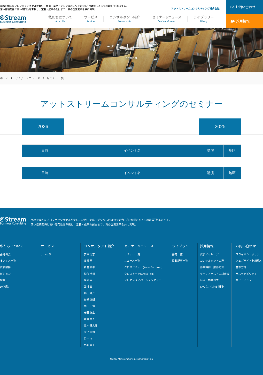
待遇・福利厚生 (209, 280)
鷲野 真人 (89, 319)
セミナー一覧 (132, 254)
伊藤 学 (88, 280)
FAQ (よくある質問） (212, 286)
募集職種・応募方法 (212, 267)
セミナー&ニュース (166, 19)
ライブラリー (203, 19)
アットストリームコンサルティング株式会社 (195, 8)
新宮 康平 (89, 267)
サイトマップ (244, 280)
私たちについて (60, 19)
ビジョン (5, 273)
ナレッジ (46, 254)
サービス (90, 19)
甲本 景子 (89, 345)
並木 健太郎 (91, 325)
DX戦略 (4, 286)
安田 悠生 (89, 312)
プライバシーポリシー (249, 254)
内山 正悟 (89, 306)
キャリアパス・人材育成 (214, 273)
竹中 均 (88, 338)
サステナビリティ (246, 273)
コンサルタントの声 (212, 260)
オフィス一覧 (8, 260)
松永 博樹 (89, 273)
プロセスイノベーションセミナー (144, 280)
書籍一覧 (177, 254)
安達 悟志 (89, 254)
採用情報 (207, 245)
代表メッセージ (209, 254)
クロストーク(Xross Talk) (139, 273)
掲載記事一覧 (180, 260)
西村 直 (88, 286)
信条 (2, 280)
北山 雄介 (89, 293)
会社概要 (5, 254)
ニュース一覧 (132, 260)
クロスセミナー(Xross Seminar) (143, 267)
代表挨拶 (5, 267)
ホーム (4, 78)
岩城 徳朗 (89, 299)
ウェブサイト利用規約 (249, 260)
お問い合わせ (246, 245)
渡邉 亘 (88, 260)
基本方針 (241, 267)
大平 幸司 (89, 332)
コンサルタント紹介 (124, 19)
